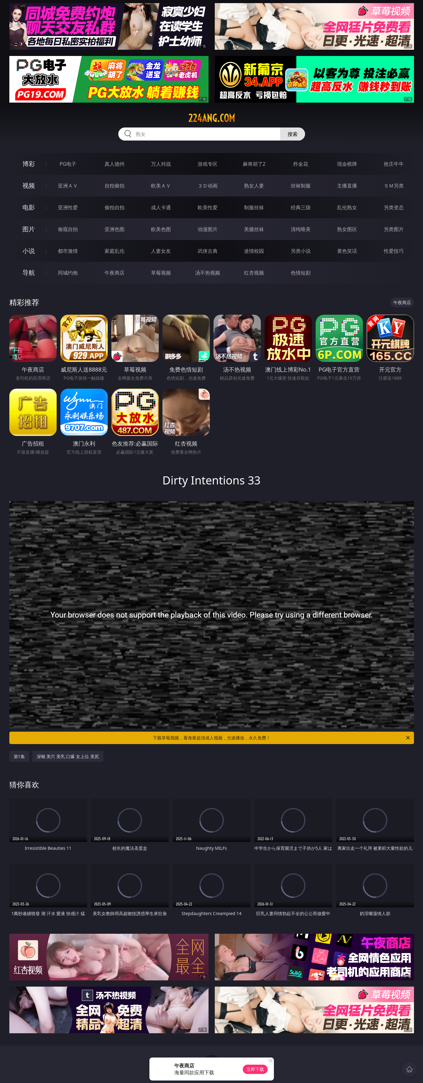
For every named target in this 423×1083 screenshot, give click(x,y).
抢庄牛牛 (394, 163)
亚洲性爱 (68, 207)
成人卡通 (161, 207)
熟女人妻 (254, 185)
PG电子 (68, 163)
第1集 (19, 756)
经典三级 (301, 207)
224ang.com (211, 118)
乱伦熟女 (347, 207)
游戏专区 (208, 163)
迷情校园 (254, 251)
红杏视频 (254, 272)
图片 (28, 229)
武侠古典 (208, 251)
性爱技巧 (394, 251)
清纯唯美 (301, 229)
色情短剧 (301, 272)
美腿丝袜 (254, 229)
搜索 (293, 134)
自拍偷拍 (115, 185)
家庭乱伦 (115, 251)
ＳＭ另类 (394, 185)
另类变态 (394, 207)
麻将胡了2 (254, 163)
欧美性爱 (208, 207)
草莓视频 (161, 272)
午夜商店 (115, 272)
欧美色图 (161, 229)
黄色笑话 (347, 251)
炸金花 (300, 163)
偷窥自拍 (68, 229)
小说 (28, 251)
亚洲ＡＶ (68, 185)
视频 (28, 185)
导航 (28, 272)
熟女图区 (347, 229)
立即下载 (255, 1069)
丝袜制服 (301, 185)
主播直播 (347, 185)
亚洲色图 (115, 229)
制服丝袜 (254, 207)
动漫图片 (208, 229)
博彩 (28, 164)
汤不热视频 (207, 272)
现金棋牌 (347, 163)
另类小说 (301, 251)
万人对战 (161, 163)
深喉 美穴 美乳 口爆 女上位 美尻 (68, 756)
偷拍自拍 (115, 207)
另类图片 (394, 229)
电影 (28, 207)
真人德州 (115, 163)
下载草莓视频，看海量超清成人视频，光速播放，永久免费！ (282, 738)
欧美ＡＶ (161, 185)
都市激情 (68, 251)
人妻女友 (161, 251)
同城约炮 (68, 272)
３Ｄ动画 (208, 185)
